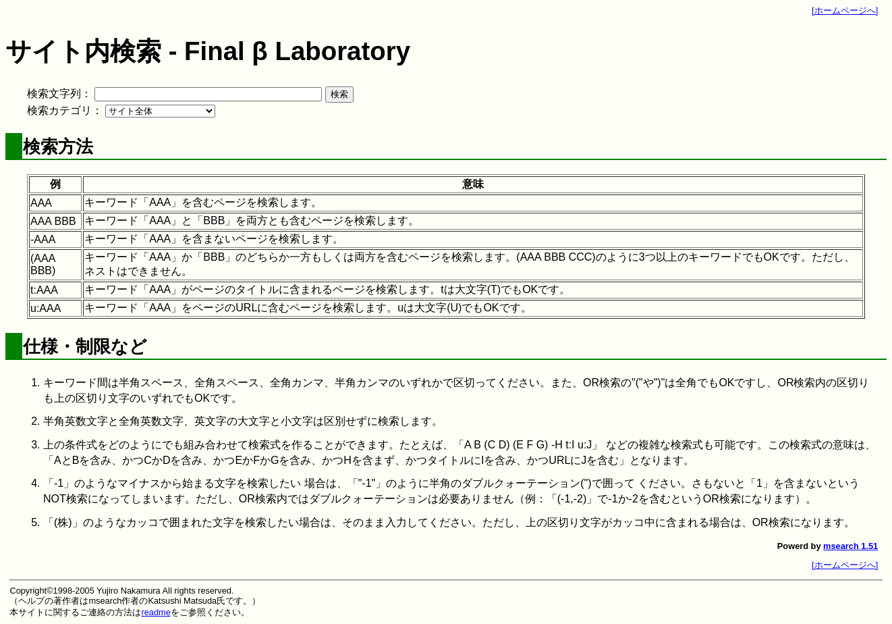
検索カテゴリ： (65, 110)
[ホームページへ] (845, 10)
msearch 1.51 (850, 546)
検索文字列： (59, 93)
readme (155, 612)
